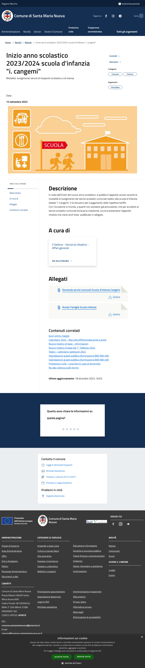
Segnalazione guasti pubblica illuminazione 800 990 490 (79, 356)
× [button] (142, 637)
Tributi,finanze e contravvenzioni (89, 556)
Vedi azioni (115, 62)
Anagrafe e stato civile (48, 546)
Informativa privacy (82, 607)
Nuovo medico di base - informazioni (68, 344)
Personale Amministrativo (14, 571)
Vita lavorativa (44, 556)
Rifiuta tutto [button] (84, 657)
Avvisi (112, 556)
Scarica (114, 296)
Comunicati (114, 551)
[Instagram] (107, 16)
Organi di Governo (10, 546)
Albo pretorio (79, 596)
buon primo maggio (59, 336)
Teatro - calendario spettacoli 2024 (67, 352)
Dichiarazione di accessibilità (87, 617)
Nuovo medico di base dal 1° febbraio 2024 (72, 348)
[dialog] (72, 651)
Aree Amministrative (12, 551)
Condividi (115, 56)
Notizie (28, 42)
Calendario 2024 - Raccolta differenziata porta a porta (77, 340)
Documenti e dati (10, 576)
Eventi (112, 575)
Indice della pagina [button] (18, 183)
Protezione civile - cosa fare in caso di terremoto (75, 364)
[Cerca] (140, 15)
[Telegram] (115, 16)
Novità (18, 42)
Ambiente (77, 561)
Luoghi (112, 570)
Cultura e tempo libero (48, 551)
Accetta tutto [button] (62, 657)
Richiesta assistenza (47, 607)
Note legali (78, 612)
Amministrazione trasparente (87, 591)
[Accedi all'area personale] (129, 3)
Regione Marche (9, 3)
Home (8, 42)
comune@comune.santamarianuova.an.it (22, 633)
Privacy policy (79, 602)
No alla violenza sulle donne (64, 368)
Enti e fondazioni (10, 561)
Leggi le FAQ (43, 602)
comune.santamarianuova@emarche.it (21, 625)
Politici (5, 566)
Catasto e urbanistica (47, 566)
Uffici (4, 556)
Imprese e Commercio (47, 561)
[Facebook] (100, 16)
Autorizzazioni (80, 571)
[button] (72, 663)
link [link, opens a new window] (99, 651)
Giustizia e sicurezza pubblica (87, 551)
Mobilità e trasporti (46, 571)
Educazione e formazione (85, 545)
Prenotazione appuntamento (51, 591)
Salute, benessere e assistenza (88, 566)
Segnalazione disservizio (49, 596)
